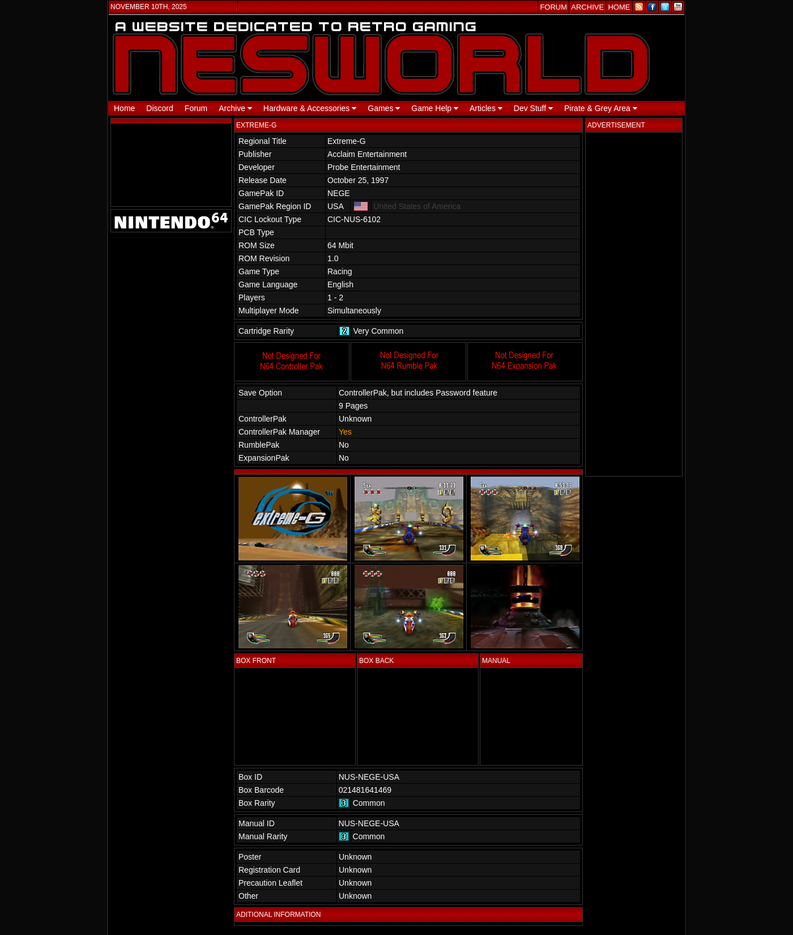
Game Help (434, 108)
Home (124, 108)
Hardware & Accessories (309, 108)
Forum (196, 108)
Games (384, 108)
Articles (486, 108)
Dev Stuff (533, 108)
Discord (159, 108)
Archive (235, 108)
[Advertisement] (634, 304)
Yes (345, 431)
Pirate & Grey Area (600, 108)
